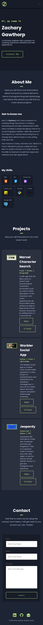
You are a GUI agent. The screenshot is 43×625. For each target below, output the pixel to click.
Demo (26, 321)
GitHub (27, 328)
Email (8, 551)
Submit (21, 595)
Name (8, 539)
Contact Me (12, 54)
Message (9, 564)
